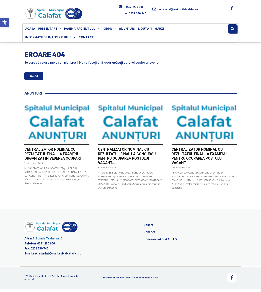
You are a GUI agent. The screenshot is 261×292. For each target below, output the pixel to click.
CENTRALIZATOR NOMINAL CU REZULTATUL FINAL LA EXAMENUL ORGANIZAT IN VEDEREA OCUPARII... (54, 157)
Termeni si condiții (113, 280)
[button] (4, 22)
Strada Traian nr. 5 (49, 241)
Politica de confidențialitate (142, 280)
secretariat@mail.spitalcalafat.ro (177, 9)
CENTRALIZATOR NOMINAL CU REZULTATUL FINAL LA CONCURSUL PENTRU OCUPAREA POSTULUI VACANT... (128, 159)
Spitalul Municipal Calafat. (46, 279)
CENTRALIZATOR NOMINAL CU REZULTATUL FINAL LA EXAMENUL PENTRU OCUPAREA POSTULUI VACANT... (200, 159)
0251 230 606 (135, 7)
